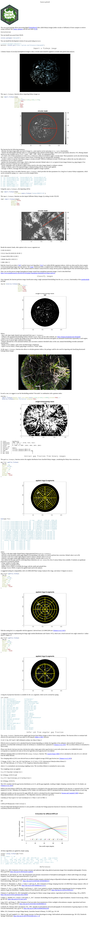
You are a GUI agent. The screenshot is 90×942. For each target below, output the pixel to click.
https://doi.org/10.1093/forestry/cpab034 (21, 895)
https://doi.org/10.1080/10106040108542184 (36, 932)
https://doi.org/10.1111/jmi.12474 (17, 923)
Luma (31, 272)
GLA (41, 270)
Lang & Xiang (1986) (53, 776)
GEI (19, 270)
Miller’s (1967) (39, 759)
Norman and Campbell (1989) (69, 815)
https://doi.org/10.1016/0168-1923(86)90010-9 (36, 904)
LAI (36, 29)
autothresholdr (85, 285)
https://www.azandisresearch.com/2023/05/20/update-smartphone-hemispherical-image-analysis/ (28, 278)
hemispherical (33, 28)
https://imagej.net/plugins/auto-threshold (68, 343)
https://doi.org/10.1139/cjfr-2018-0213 (62, 914)
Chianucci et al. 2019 (60, 767)
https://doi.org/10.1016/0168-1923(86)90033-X (33, 927)
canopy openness (18, 29)
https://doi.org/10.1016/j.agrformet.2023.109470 (14, 918)
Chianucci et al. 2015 (59, 647)
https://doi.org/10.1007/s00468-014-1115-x (34, 909)
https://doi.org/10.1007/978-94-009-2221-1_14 (26, 940)
